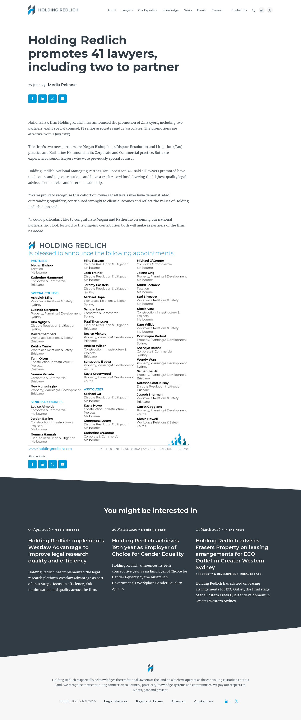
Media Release (67, 529)
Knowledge (170, 10)
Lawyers (127, 10)
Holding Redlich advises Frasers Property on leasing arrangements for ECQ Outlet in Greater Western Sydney (232, 554)
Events (202, 10)
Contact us (239, 10)
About (112, 10)
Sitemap (178, 701)
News (188, 10)
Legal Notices (116, 701)
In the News (234, 529)
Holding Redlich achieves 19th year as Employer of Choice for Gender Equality (148, 547)
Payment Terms (149, 701)
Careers (217, 10)
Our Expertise (147, 10)
